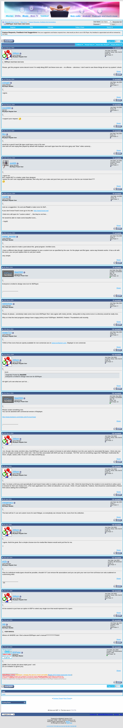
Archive (116, 714)
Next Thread (67, 698)
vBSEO (68, 721)
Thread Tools (89, 44)
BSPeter (16, 652)
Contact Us (93, 714)
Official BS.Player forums (12, 22)
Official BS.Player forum (105, 714)
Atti (3, 624)
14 (64, 726)
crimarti (6, 82)
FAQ (31, 27)
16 (68, 726)
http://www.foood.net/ (41, 211)
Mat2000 (18, 272)
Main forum (24, 22)
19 (73, 726)
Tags (3, 691)
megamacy (7, 502)
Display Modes (115, 44)
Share (118, 71)
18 (72, 726)
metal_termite (9, 236)
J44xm (15, 53)
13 (63, 726)
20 (75, 726)
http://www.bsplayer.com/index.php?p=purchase (19, 417)
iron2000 (6, 108)
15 (66, 726)
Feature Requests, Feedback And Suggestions (42, 22)
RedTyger (69, 723)
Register (13, 27)
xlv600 (13, 163)
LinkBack (79, 44)
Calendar (50, 27)
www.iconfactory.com (59, 343)
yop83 (5, 197)
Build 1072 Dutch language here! (60, 675)
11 (59, 726)
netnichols (7, 303)
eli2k (4, 561)
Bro (4, 134)
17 (70, 726)
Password (96, 24)
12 (61, 726)
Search (110, 27)
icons (3, 694)
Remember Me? (116, 22)
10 (57, 726)
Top (121, 714)
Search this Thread (102, 44)
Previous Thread (58, 698)
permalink (118, 47)
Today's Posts (79, 27)
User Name (97, 21)
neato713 (7, 332)
